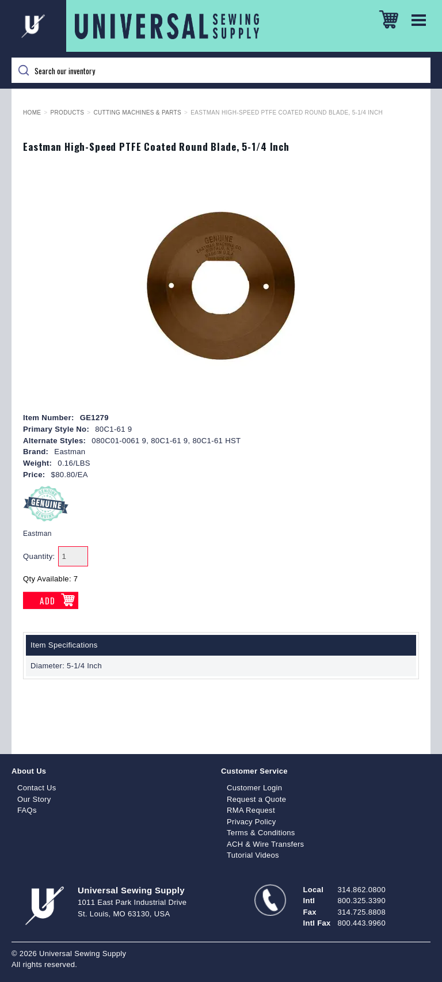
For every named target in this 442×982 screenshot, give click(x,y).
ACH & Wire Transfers (265, 844)
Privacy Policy (251, 821)
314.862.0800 (362, 889)
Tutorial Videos (253, 855)
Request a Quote (256, 799)
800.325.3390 (362, 900)
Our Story (34, 799)
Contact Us (36, 787)
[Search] (221, 70)
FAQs (27, 810)
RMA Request (251, 810)
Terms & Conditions (261, 832)
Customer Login (254, 787)
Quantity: (39, 556)
